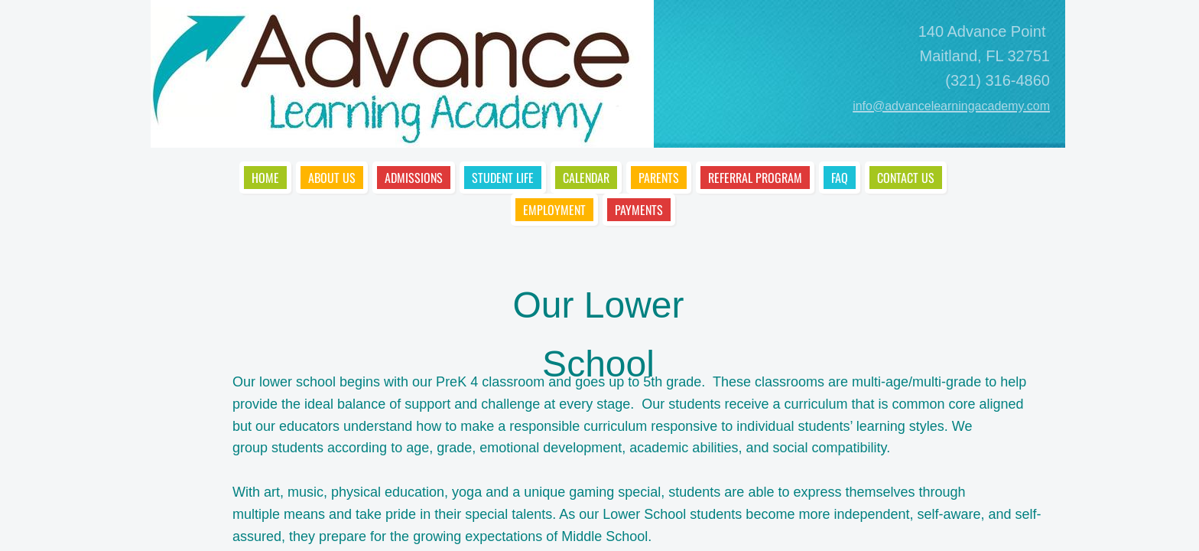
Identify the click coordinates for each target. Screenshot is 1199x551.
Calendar (586, 177)
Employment (554, 210)
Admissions (414, 177)
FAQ (839, 177)
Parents (658, 177)
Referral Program (755, 177)
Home (265, 177)
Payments (639, 210)
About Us (332, 177)
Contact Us (905, 177)
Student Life (503, 177)
